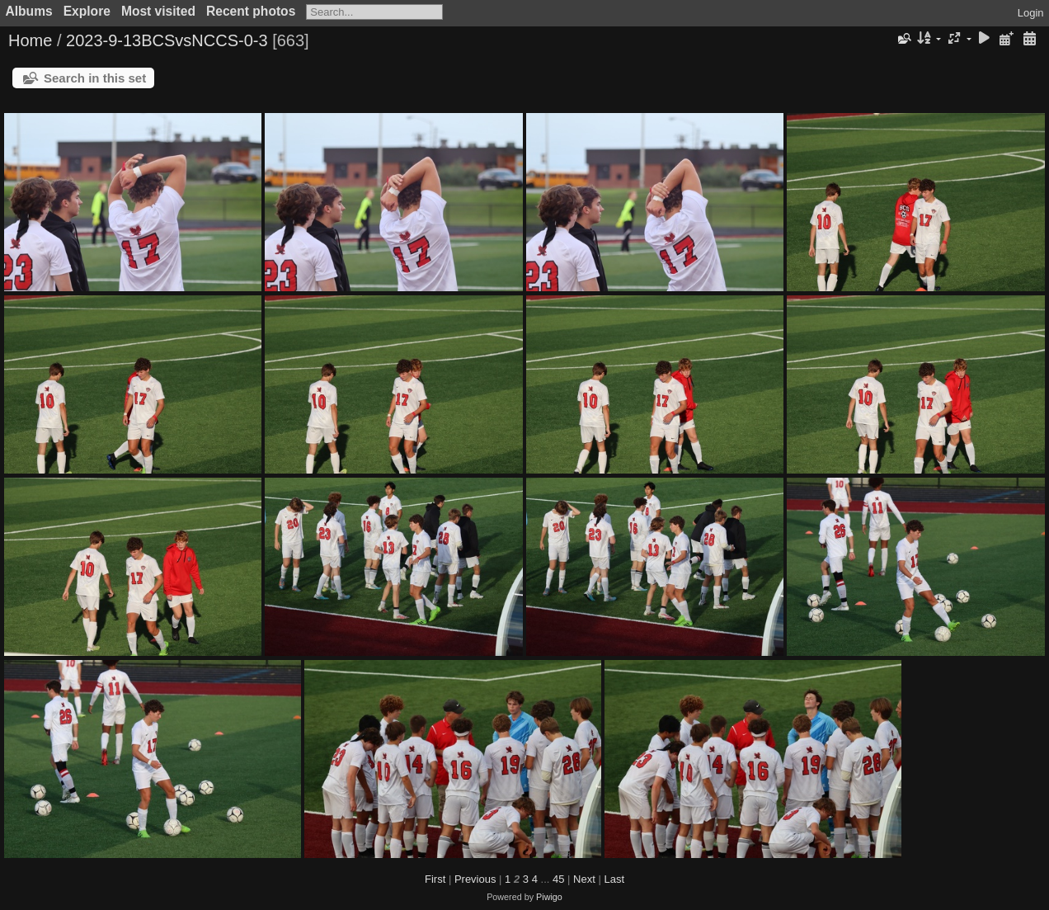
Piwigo (549, 897)
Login (1031, 13)
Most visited (158, 11)
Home (30, 40)
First (435, 879)
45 (558, 879)
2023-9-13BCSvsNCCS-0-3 (167, 40)
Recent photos (250, 11)
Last (614, 879)
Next (584, 879)
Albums (29, 11)
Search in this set (95, 78)
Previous (475, 879)
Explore (87, 11)
